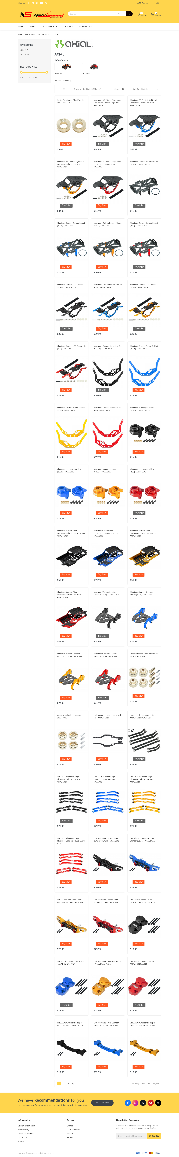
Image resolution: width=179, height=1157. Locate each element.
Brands (70, 1126)
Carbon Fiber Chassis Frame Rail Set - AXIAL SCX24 (107, 716)
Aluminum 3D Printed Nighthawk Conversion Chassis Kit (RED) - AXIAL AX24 (107, 164)
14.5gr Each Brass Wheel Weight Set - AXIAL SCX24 (70, 101)
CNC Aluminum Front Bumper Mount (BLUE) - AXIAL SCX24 (106, 1024)
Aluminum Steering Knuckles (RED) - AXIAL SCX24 (142, 470)
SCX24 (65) (24, 54)
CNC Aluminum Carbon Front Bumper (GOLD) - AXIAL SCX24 (70, 900)
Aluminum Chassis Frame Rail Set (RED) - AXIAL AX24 (108, 408)
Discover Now (102, 1102)
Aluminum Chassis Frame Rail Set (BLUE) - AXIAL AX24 (144, 347)
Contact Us (22, 1137)
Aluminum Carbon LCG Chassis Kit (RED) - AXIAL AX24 (71, 347)
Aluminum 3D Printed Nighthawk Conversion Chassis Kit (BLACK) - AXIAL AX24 (107, 102)
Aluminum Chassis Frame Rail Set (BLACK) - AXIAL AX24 (108, 347)
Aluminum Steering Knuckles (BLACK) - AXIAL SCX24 (142, 408)
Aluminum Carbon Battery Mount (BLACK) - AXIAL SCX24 (144, 162)
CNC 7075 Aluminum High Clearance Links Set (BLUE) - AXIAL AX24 (105, 779)
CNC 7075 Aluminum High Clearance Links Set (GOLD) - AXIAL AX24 (142, 779)
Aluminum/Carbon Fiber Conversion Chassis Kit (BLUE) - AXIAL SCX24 (107, 533)
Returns (70, 1137)
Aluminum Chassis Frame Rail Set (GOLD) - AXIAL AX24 (71, 408)
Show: (117, 89)
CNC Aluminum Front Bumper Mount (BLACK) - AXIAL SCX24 (70, 1024)
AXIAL (57, 34)
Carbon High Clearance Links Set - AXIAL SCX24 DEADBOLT (144, 716)
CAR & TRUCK (30, 34)
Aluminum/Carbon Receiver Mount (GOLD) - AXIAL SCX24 (69, 655)
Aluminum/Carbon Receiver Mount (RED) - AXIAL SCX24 (105, 655)
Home (20, 34)
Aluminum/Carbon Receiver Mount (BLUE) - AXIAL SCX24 (142, 593)
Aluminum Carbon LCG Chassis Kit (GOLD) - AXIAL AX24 (144, 285)
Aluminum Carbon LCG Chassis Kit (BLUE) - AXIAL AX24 (108, 285)
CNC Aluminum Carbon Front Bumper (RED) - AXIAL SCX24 (106, 900)
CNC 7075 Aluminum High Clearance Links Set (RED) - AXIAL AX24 (71, 841)
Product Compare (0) (63, 80)
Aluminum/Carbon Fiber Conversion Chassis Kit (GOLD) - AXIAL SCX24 (143, 533)
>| (73, 1083)
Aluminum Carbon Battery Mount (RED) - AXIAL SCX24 (144, 224)
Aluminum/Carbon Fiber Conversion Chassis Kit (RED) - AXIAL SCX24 (70, 594)
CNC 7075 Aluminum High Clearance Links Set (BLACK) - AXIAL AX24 (69, 779)
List (68, 89)
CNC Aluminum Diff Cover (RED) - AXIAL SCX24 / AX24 (144, 962)
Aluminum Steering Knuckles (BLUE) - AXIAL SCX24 (69, 470)
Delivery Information (26, 1126)
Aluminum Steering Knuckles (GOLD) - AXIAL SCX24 (105, 470)
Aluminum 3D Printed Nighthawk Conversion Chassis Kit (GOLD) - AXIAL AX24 (70, 164)
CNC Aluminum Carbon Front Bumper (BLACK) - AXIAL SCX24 (107, 839)
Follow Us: (21, 3)
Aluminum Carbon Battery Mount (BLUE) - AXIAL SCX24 (71, 224)
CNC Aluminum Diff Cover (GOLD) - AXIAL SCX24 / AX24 (108, 962)
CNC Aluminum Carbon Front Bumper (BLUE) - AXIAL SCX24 (143, 839)
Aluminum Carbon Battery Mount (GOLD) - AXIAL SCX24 (107, 224)
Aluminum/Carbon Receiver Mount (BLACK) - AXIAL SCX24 (106, 593)
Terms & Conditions (26, 1133)
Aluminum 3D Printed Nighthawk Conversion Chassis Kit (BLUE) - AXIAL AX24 (143, 102)
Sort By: (136, 89)
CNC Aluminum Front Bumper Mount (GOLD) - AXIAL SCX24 (142, 1024)
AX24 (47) (24, 50)
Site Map (21, 1141)
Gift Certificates (73, 1129)
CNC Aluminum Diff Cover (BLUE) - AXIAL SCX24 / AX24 (71, 962)
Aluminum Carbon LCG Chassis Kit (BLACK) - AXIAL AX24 (71, 285)
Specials (70, 1133)
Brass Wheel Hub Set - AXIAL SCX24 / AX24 (69, 716)
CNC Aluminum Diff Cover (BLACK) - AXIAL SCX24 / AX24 (142, 900)
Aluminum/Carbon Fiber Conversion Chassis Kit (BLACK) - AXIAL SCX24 (71, 533)
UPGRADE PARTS (45, 34)
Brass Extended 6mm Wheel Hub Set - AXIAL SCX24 (144, 655)
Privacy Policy (23, 1129)
